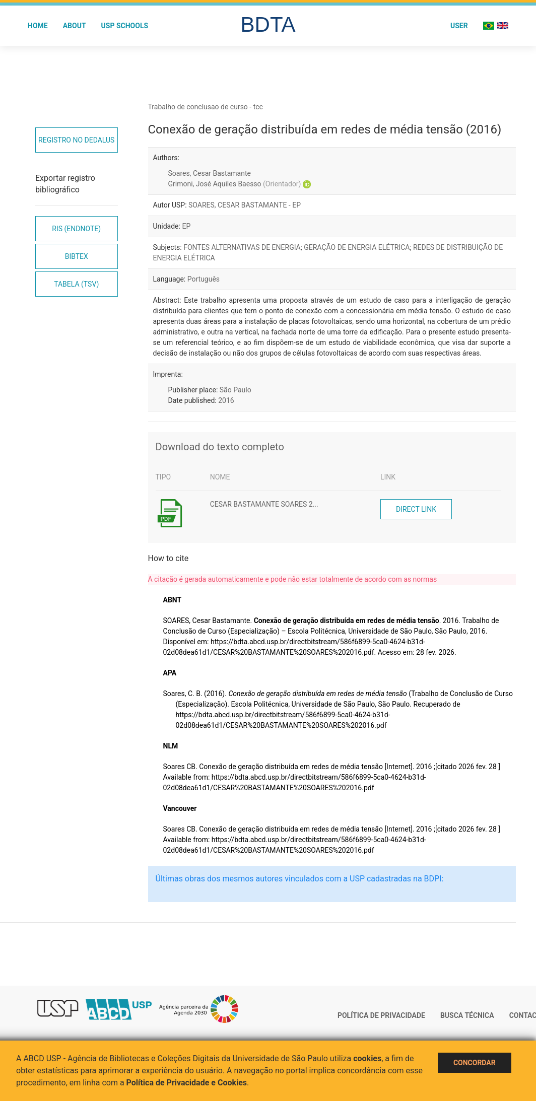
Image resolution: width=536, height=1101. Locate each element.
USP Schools (125, 26)
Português (203, 279)
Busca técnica (467, 1015)
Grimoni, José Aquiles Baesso (234, 184)
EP (186, 226)
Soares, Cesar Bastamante (209, 173)
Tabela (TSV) (76, 284)
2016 (226, 400)
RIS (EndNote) (76, 229)
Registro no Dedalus (76, 140)
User (459, 26)
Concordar (474, 1063)
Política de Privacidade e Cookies (186, 1082)
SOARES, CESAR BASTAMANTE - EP (244, 205)
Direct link (416, 509)
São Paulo (235, 390)
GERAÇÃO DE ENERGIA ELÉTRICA (357, 247)
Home (38, 26)
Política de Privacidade (381, 1015)
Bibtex (76, 256)
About (74, 26)
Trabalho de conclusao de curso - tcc (205, 107)
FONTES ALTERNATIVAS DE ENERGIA (242, 247)
